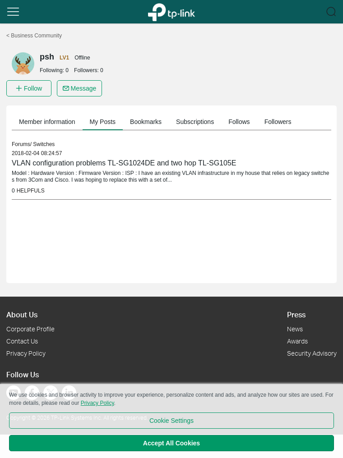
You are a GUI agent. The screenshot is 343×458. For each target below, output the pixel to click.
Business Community (34, 35)
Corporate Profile (30, 329)
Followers (278, 121)
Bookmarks (146, 121)
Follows (239, 121)
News (295, 329)
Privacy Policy (26, 353)
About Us (21, 314)
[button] (13, 11)
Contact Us (22, 341)
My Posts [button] (103, 121)
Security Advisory (312, 353)
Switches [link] (44, 144)
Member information (47, 121)
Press (296, 314)
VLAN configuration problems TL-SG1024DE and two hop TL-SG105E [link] (124, 163)
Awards (297, 341)
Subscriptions (195, 121)
